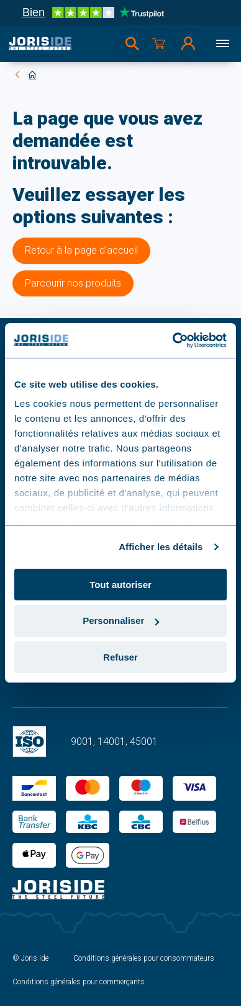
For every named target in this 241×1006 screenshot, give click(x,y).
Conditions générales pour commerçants (78, 981)
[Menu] (222, 43)
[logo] (40, 43)
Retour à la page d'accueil (81, 250)
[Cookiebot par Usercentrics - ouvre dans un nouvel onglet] (173, 340)
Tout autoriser (120, 584)
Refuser (120, 657)
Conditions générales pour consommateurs (143, 958)
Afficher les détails (160, 546)
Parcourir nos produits (73, 283)
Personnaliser (121, 620)
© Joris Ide (30, 958)
